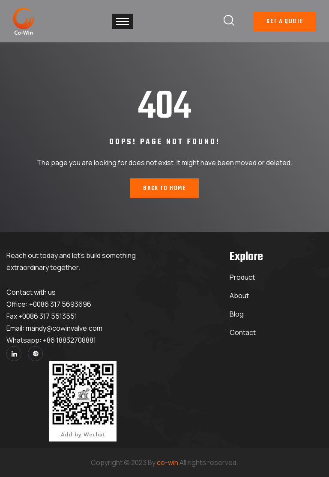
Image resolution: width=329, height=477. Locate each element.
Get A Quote (284, 22)
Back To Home (164, 188)
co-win (167, 462)
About (239, 295)
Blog (237, 314)
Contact (243, 332)
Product (242, 277)
